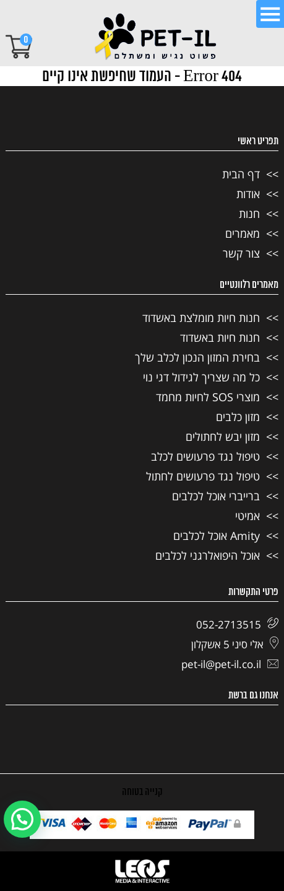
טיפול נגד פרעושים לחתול (203, 476)
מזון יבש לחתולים (223, 436)
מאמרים (242, 233)
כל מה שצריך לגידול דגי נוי (201, 377)
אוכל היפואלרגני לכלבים (207, 555)
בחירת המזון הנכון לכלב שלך (197, 357)
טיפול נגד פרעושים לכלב (205, 456)
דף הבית (241, 174)
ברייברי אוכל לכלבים (216, 496)
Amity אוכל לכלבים (216, 535)
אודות (248, 193)
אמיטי (247, 515)
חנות (249, 213)
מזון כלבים (238, 416)
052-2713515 (237, 624)
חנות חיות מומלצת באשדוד (201, 317)
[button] (22, 819)
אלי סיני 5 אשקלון (234, 644)
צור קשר (241, 253)
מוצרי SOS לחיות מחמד (208, 396)
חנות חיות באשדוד (220, 337)
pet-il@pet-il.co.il (229, 664)
